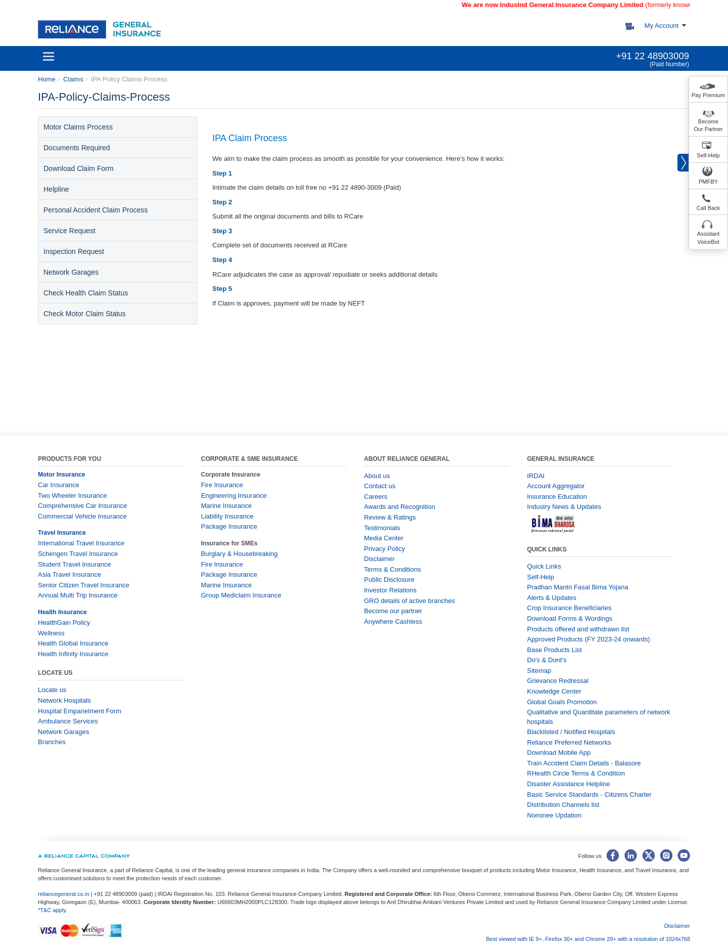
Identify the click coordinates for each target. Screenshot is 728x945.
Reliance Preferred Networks (569, 742)
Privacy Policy (384, 548)
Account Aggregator (556, 486)
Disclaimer (379, 559)
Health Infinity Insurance (74, 654)
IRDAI (536, 476)
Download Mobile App (559, 752)
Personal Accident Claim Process (95, 210)
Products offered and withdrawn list (578, 629)
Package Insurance (229, 526)
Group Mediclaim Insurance (241, 595)
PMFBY (708, 182)
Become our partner (393, 611)
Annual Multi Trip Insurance (78, 595)
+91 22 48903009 (652, 56)
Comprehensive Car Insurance (82, 505)
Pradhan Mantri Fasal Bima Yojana (577, 587)
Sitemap (539, 670)
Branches (52, 742)
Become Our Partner (708, 125)
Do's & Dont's (547, 660)
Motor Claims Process (78, 127)
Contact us (379, 486)
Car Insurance (58, 485)
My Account (661, 25)
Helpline (56, 189)
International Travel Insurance (81, 543)
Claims (73, 79)
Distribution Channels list (563, 804)
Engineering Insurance (234, 495)
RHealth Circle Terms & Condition (576, 773)
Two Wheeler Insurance (72, 495)
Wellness (51, 633)
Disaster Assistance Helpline (568, 784)
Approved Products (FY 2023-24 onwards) (588, 639)
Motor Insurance (61, 474)
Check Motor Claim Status (84, 314)
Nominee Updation (554, 815)
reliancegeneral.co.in (64, 894)
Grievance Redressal (557, 680)
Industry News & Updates (564, 506)
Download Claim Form (78, 168)
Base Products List (554, 650)
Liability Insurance (227, 516)
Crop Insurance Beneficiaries (569, 608)
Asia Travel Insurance (69, 574)
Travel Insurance (62, 532)
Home (47, 79)
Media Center (383, 538)
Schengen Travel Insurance (78, 553)
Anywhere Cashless (393, 621)
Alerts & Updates (552, 598)
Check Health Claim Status (85, 293)
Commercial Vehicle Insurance (82, 516)
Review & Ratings (390, 517)
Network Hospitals (64, 700)
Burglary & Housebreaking (239, 553)
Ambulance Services (68, 721)
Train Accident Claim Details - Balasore (584, 763)
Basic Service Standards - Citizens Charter (589, 794)
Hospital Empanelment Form (79, 711)
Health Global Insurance (74, 643)
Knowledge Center (554, 691)
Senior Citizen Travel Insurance (83, 585)
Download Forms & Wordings (570, 618)
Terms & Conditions (392, 569)
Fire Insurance (222, 485)
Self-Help (708, 155)
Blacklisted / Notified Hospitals (571, 732)
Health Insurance (62, 612)
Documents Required (76, 148)
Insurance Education (557, 496)
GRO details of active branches (409, 601)
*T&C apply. (52, 910)
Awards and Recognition (399, 506)
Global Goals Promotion (562, 702)
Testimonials (382, 528)
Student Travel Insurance (74, 564)
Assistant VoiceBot (708, 238)
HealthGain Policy (64, 622)
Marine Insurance (226, 505)
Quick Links (544, 566)
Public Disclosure (389, 579)
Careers (375, 496)
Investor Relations (390, 590)
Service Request (69, 231)
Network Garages (71, 272)
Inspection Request (73, 251)
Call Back (708, 208)
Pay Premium (708, 95)
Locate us (52, 690)
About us (377, 476)
